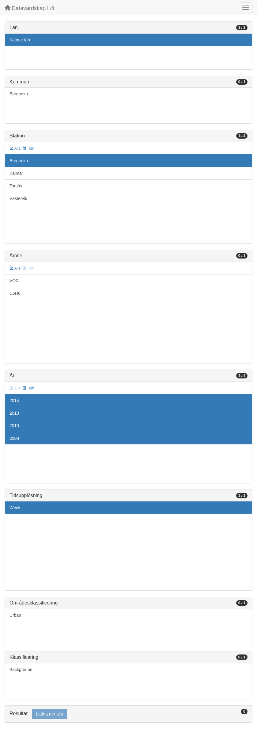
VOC (14, 280)
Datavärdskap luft (30, 8)
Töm (28, 148)
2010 (14, 425)
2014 (14, 400)
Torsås (15, 185)
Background (20, 669)
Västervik (18, 198)
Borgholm (18, 93)
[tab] (128, 714)
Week (15, 507)
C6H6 (15, 293)
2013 (14, 413)
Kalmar (16, 173)
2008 (14, 438)
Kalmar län (19, 39)
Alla (15, 148)
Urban (15, 615)
